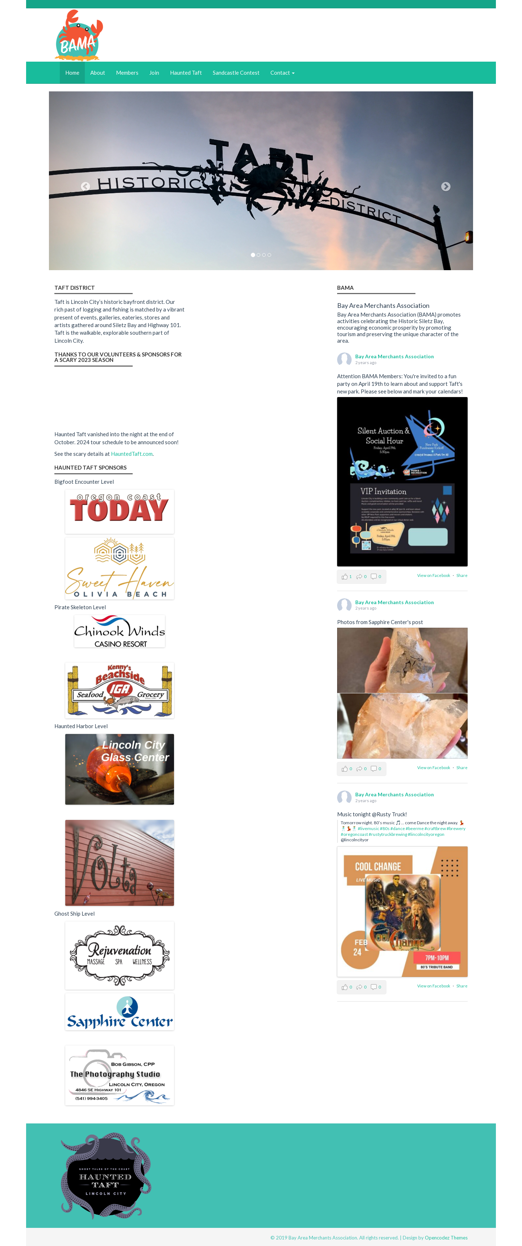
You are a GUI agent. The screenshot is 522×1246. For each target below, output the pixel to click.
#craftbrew (435, 828)
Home (72, 72)
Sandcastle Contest (236, 72)
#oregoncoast (354, 834)
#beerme (415, 828)
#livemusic (368, 828)
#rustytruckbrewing (388, 834)
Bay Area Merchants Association (394, 356)
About (97, 72)
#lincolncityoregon (426, 834)
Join (154, 72)
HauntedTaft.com (132, 453)
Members (127, 72)
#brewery (456, 828)
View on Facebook (434, 575)
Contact (282, 72)
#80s (385, 828)
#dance (397, 828)
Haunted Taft (186, 72)
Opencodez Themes (446, 1238)
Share (462, 575)
